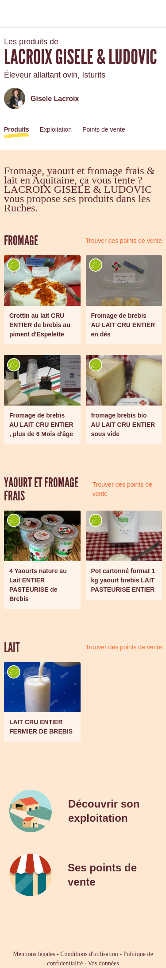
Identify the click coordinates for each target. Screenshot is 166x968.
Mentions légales (34, 954)
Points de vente (103, 129)
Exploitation (56, 129)
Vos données (103, 963)
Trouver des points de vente (123, 240)
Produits (16, 129)
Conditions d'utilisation (89, 954)
